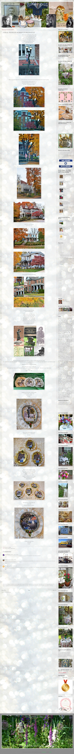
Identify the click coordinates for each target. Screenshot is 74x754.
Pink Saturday (61, 367)
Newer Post (4, 590)
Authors (66, 320)
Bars (65, 321)
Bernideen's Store (63, 323)
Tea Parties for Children (65, 387)
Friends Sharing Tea (66, 347)
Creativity (68, 338)
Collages (69, 331)
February (61, 277)
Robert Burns (70, 369)
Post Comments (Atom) (8, 592)
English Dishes (66, 343)
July (60, 270)
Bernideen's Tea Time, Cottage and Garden (65, 174)
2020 (60, 280)
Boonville (6, 548)
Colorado (59, 335)
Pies (59, 367)
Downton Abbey (62, 342)
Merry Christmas (66, 362)
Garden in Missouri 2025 (63, 350)
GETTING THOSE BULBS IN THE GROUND (66, 258)
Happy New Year (60, 354)
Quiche (70, 368)
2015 (60, 287)
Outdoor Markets (66, 366)
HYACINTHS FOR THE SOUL (63, 201)
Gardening (60, 351)
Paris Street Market (70, 366)
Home (29, 590)
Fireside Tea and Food (64, 346)
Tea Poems (68, 388)
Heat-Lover (65, 195)
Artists (64, 320)
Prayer (63, 367)
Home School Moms (70, 356)
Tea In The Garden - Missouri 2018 (65, 381)
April (60, 274)
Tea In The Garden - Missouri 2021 (66, 383)
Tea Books (61, 376)
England (63, 343)
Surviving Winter (69, 374)
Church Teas (61, 331)
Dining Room (65, 341)
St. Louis (64, 373)
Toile (60, 392)
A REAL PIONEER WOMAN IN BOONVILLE (66, 262)
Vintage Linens (65, 396)
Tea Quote (70, 388)
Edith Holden (60, 343)
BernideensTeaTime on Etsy (66, 324)
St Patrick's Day (60, 373)
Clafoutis (64, 331)
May (60, 273)
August (61, 269)
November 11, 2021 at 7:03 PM (12, 559)
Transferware (64, 392)
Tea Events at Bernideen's (65, 378)
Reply (6, 569)
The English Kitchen (62, 227)
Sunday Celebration (63, 374)
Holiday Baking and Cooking (63, 356)
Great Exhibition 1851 (69, 352)
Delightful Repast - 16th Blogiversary (66, 235)
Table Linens (62, 375)
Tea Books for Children (66, 376)
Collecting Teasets (68, 334)
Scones (69, 370)
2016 (60, 286)
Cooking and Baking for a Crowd (66, 337)
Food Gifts (71, 346)
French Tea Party (60, 347)
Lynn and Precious (7, 554)
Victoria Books (63, 394)
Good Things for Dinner (64, 352)
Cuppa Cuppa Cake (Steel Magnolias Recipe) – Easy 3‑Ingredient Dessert (67, 229)
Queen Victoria (67, 368)
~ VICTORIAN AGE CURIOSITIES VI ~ (66, 210)
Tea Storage (68, 389)
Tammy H (6, 559)
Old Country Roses (64, 365)
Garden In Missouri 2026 (69, 350)
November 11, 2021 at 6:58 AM (14, 554)
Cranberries (65, 338)
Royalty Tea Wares (60, 370)
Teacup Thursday (62, 390)
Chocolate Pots (60, 329)
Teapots (65, 390)
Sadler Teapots (64, 370)
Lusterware (64, 361)
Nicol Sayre (63, 364)
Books (71, 325)
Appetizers (62, 320)
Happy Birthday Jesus (65, 353)
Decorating (71, 338)
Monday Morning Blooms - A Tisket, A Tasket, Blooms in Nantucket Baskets (67, 203)
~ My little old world (62, 208)
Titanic (69, 391)
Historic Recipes (67, 355)
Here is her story (37, 360)
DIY (67, 341)
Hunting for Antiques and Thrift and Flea (65, 357)
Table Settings (66, 375)
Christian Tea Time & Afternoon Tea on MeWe (67, 329)
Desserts (62, 341)
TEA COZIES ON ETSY (63, 257)
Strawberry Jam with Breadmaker (66, 189)
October (61, 266)
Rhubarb (64, 369)
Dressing (65, 342)
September (61, 267)
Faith (68, 344)
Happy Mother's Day (70, 353)
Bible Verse (71, 324)
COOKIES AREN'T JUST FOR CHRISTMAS (65, 261)
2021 (60, 251)
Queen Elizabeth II (63, 368)
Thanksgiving (68, 390)
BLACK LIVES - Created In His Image (65, 325)
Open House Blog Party (69, 365)
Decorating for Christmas (63, 339)
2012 (60, 291)
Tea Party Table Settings (64, 388)
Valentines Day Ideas (65, 393)
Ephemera (8, 548)
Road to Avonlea (67, 369)
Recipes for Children (60, 369)
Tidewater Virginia (66, 391)
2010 (60, 294)
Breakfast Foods (64, 326)
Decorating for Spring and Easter (66, 340)
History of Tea (70, 355)
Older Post (54, 590)
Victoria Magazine (67, 394)
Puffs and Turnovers (66, 367)
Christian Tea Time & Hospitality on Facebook (63, 330)
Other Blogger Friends (61, 366)
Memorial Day (67, 361)
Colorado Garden (64, 335)
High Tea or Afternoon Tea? (66, 354)
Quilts (71, 368)
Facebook (66, 344)
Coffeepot (66, 331)
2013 (60, 290)
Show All (71, 240)
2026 (60, 244)
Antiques (59, 320)
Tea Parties (62, 387)
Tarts (69, 375)
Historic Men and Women (63, 355)
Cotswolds (61, 338)
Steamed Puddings (67, 373)
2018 (60, 283)
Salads (67, 370)
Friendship (71, 347)
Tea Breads (70, 376)
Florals (68, 346)
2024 (60, 247)
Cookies (61, 337)
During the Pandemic (68, 342)
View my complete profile (66, 301)
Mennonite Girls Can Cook (63, 220)
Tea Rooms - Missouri (63, 389)
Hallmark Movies (60, 353)
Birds (59, 325)
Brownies (67, 326)
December (61, 252)
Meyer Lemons (70, 362)
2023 (60, 248)
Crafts (63, 338)
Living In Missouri (12, 548)
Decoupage (59, 341)
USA (60, 393)
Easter (71, 342)
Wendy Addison (70, 396)
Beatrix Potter (68, 321)
